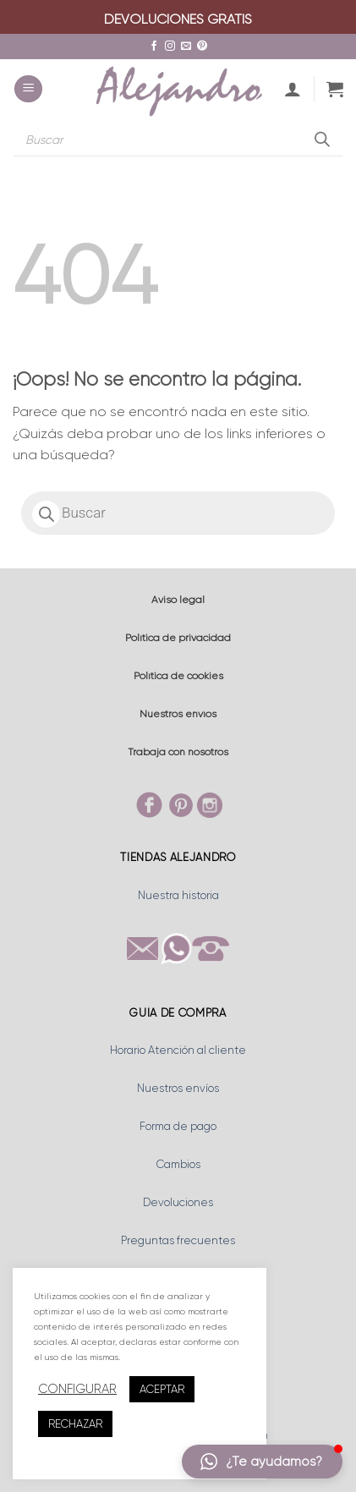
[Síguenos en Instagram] (170, 46)
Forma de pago (178, 1126)
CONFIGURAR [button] (77, 1389)
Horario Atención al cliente (178, 1050)
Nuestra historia (178, 895)
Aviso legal (178, 600)
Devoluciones (178, 1202)
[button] (28, 89)
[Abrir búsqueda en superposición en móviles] (178, 139)
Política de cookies (178, 676)
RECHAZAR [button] (75, 1424)
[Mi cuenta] (292, 88)
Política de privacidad (178, 638)
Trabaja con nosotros (178, 752)
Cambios (178, 1164)
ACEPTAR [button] (162, 1389)
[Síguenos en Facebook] (154, 46)
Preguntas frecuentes (178, 1240)
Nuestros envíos (178, 714)
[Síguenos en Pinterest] (202, 46)
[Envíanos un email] (186, 46)
